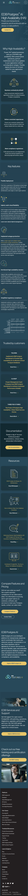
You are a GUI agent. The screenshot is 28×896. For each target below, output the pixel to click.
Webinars (4, 857)
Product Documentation (7, 830)
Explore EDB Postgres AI (14, 661)
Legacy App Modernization (8, 814)
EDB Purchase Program (7, 844)
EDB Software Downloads (8, 832)
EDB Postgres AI (5, 794)
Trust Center (5, 839)
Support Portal (5, 835)
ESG (10, 891)
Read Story (13, 365)
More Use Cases (5, 823)
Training (4, 837)
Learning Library (5, 862)
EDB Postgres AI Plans (7, 842)
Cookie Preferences (17, 893)
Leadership (4, 871)
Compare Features (9, 609)
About (3, 869)
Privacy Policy (15, 891)
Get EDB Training (14, 758)
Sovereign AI (5, 812)
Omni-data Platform (6, 819)
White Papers (5, 860)
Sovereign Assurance (7, 805)
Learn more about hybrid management (12, 219)
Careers (4, 875)
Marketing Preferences (6, 893)
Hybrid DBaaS (5, 817)
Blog (3, 851)
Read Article (13, 567)
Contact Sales (7, 615)
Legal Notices (4, 891)
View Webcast (13, 511)
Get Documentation (14, 445)
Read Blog (13, 540)
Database (4, 796)
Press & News (5, 873)
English (6, 886)
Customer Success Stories (8, 853)
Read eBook (13, 414)
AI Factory (4, 801)
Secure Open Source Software (9, 821)
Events (3, 855)
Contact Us (7, 30)
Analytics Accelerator (7, 803)
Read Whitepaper (13, 484)
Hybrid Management (6, 799)
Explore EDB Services (14, 732)
